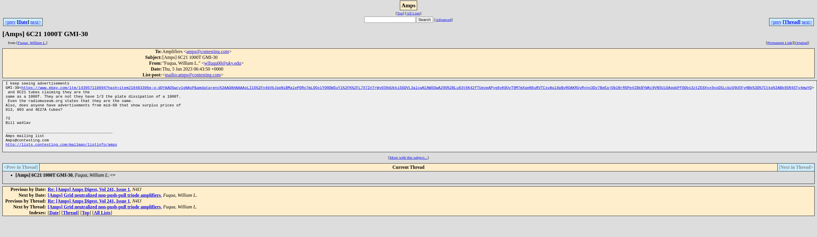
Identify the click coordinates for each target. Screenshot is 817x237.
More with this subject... (409, 171)
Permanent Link (779, 43)
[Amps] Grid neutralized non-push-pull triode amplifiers (104, 209)
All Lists (413, 13)
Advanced (443, 19)
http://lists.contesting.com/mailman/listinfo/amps (61, 157)
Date (23, 22)
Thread (791, 22)
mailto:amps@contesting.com (193, 74)
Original (801, 43)
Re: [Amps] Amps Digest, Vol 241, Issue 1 (89, 203)
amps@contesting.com (207, 51)
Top (400, 13)
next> (35, 22)
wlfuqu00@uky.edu (222, 63)
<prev (10, 22)
